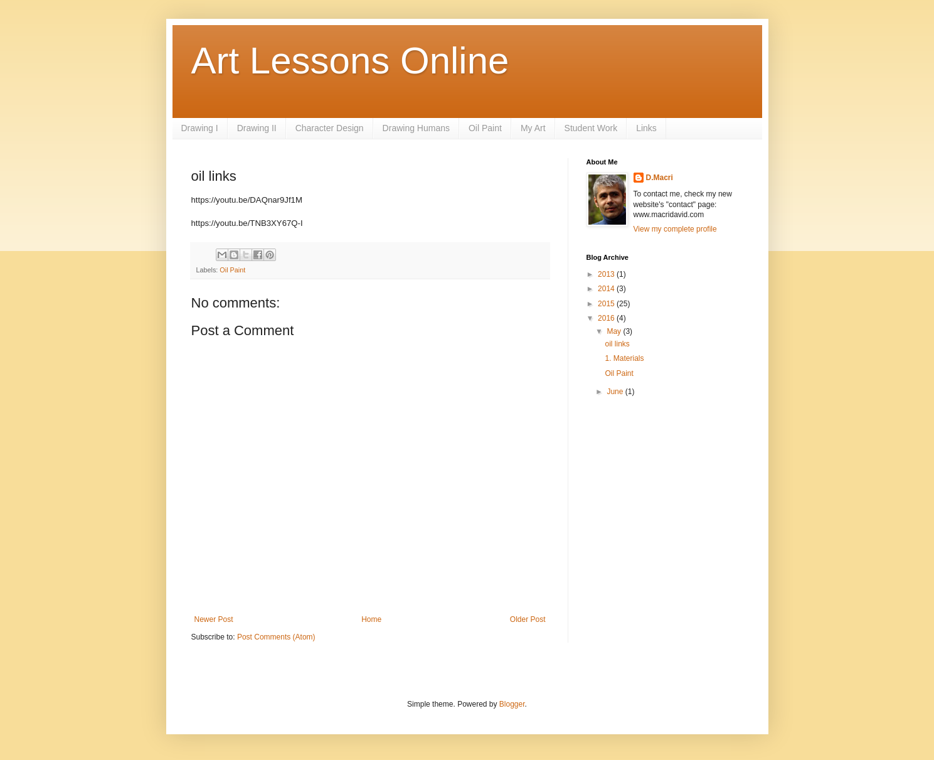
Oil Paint (485, 128)
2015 (607, 303)
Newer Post (213, 619)
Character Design (329, 128)
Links (646, 128)
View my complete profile (675, 229)
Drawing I (199, 128)
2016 (607, 318)
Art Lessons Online (350, 61)
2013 (607, 274)
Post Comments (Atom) (276, 637)
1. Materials (624, 358)
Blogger (512, 704)
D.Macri (659, 177)
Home (371, 619)
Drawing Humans (416, 128)
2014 (607, 288)
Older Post (528, 619)
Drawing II (257, 128)
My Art (533, 128)
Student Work (591, 128)
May (615, 331)
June (616, 391)
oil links (617, 344)
